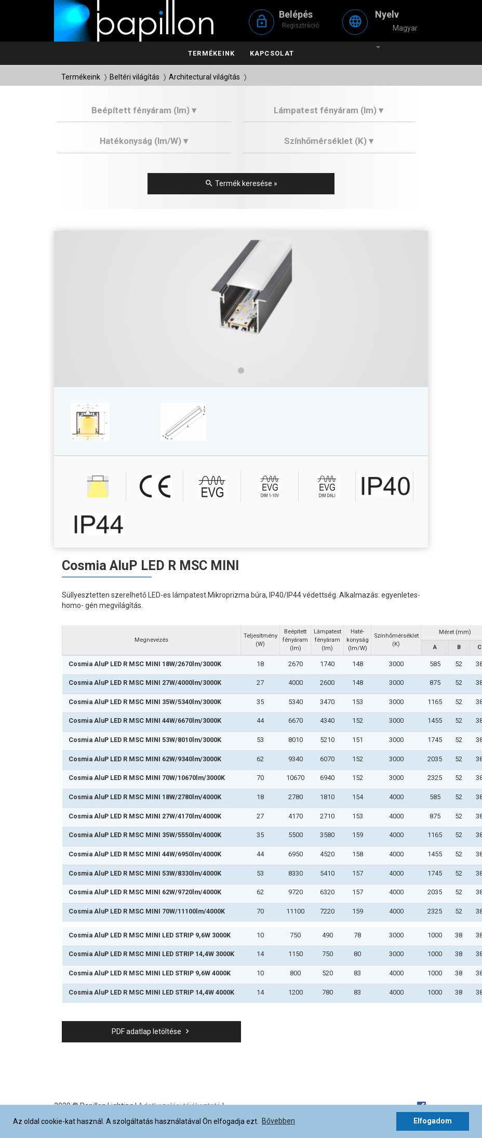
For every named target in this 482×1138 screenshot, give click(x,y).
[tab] (144, 114)
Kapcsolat (272, 53)
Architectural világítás (204, 77)
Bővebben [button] (278, 1121)
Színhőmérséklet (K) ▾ (328, 140)
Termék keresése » (241, 183)
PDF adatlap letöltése (152, 1031)
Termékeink (211, 53)
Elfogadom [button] (432, 1121)
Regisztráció (300, 25)
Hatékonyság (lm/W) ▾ (144, 140)
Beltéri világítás (134, 77)
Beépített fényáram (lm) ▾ (143, 110)
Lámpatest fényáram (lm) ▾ (328, 110)
